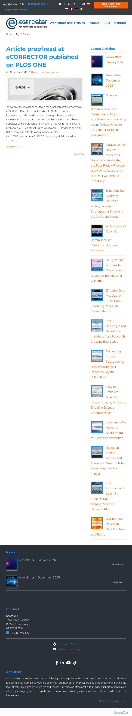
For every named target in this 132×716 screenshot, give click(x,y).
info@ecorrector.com (15, 9)
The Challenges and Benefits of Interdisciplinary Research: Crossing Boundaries (108, 331)
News (34, 72)
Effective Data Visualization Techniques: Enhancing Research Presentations (108, 301)
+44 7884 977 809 (35, 4)
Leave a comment (50, 72)
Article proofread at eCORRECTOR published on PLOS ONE (42, 56)
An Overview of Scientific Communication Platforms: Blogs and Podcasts (108, 238)
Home (9, 34)
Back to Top (79, 154)
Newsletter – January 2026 (37, 560)
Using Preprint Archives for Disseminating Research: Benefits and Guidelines (108, 270)
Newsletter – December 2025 (115, 80)
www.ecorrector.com (68, 644)
